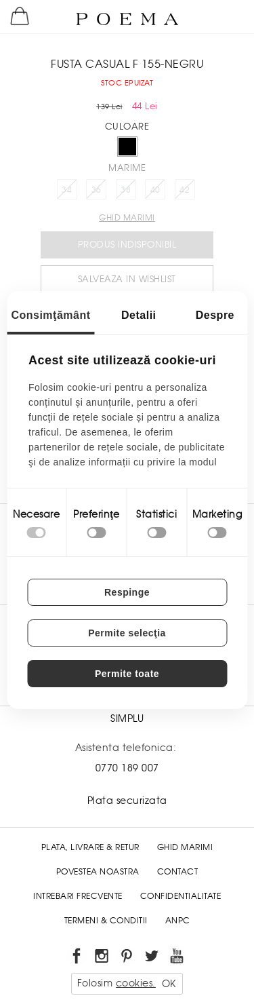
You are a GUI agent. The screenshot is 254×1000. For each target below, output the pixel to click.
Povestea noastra (98, 872)
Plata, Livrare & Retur (90, 847)
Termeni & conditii (106, 920)
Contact (177, 872)
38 (126, 190)
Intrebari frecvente (78, 896)
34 (67, 190)
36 (96, 190)
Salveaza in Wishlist (127, 279)
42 (184, 190)
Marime (127, 168)
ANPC (177, 920)
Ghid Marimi (185, 847)
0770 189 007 (127, 768)
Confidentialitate (180, 896)
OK (169, 983)
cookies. (136, 983)
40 (155, 190)
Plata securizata (127, 800)
